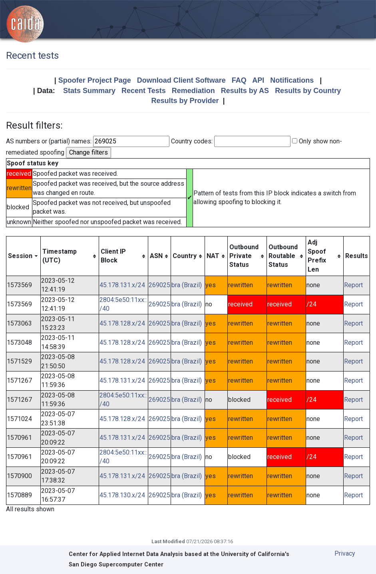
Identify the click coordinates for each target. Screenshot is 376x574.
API (258, 80)
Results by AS (245, 91)
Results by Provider (185, 101)
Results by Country (308, 91)
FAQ (239, 80)
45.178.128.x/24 (122, 323)
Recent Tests (143, 91)
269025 (159, 285)
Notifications (292, 80)
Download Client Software (181, 80)
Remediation (193, 91)
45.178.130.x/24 (122, 495)
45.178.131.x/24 (122, 285)
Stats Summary (89, 91)
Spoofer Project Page (94, 80)
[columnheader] (23, 256)
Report (353, 285)
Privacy (344, 553)
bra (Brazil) (186, 285)
